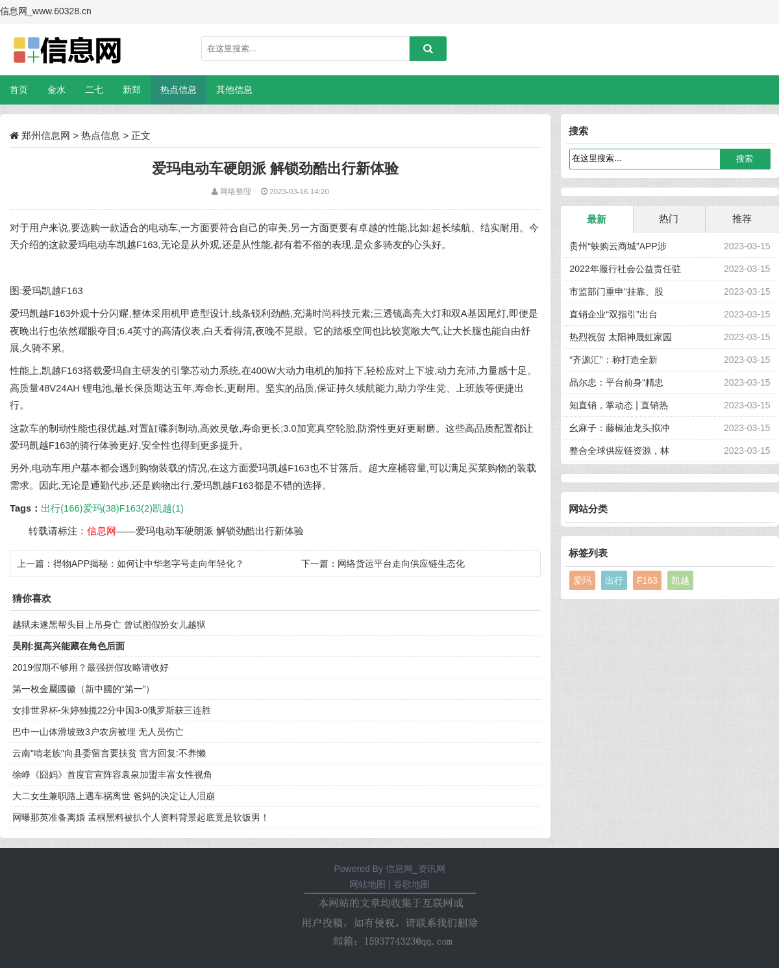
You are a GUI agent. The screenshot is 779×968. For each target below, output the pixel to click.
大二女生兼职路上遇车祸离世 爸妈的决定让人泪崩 (113, 796)
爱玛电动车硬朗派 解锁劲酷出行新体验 (220, 531)
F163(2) (136, 508)
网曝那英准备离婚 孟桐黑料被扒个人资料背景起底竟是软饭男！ (140, 817)
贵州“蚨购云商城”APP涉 (617, 246)
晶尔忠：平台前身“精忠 (616, 382)
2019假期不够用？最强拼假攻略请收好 (90, 667)
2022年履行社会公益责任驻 (624, 269)
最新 (596, 219)
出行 (614, 580)
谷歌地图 (411, 884)
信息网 (101, 531)
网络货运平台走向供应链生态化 (401, 563)
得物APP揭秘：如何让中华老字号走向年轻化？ (148, 563)
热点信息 (100, 135)
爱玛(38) (101, 508)
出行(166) (61, 508)
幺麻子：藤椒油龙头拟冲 (619, 428)
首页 (19, 89)
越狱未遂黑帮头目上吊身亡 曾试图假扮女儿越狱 (109, 624)
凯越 (680, 580)
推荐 (742, 218)
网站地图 (367, 884)
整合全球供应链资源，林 (619, 450)
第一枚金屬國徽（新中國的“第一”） (83, 689)
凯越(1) (168, 508)
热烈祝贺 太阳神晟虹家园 (620, 337)
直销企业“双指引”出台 (613, 314)
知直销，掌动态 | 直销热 (618, 405)
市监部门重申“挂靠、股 (616, 291)
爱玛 (582, 580)
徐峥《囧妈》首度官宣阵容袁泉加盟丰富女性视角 (112, 774)
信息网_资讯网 (415, 868)
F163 (647, 580)
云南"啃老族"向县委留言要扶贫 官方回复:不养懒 (109, 753)
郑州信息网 (45, 135)
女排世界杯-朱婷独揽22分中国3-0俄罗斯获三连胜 (111, 710)
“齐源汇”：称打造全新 (613, 359)
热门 (668, 218)
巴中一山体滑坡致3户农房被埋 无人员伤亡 (98, 731)
